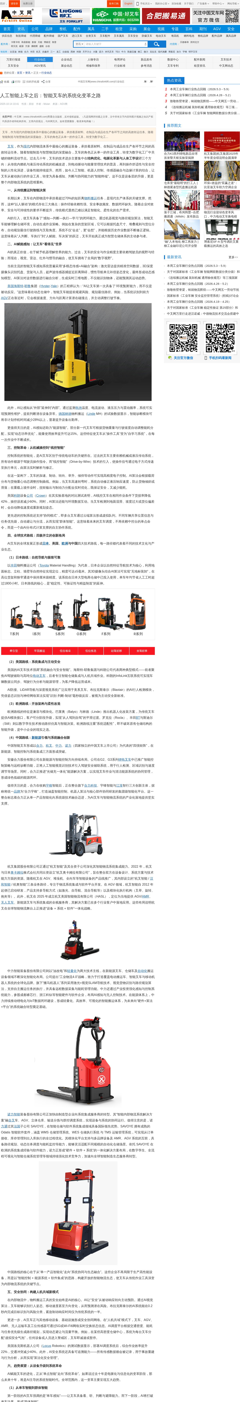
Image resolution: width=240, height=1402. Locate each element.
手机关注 (144, 3)
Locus (47, 1346)
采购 (133, 29)
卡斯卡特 (15, 42)
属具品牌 (231, 35)
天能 (40, 42)
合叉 (11, 1120)
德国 (62, 413)
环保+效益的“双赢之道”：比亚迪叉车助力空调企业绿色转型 (221, 187)
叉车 (10, 146)
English (128, 3)
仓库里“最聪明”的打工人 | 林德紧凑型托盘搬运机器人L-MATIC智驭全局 (181, 187)
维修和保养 (93, 65)
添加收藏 (176, 3)
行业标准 (119, 65)
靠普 (54, 42)
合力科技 (90, 785)
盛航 (41, 46)
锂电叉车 (124, 759)
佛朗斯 (34, 46)
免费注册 (28, 3)
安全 (231, 29)
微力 (146, 51)
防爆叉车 (147, 35)
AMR (145, 896)
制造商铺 (21, 35)
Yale (54, 286)
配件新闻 (199, 59)
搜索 (157, 44)
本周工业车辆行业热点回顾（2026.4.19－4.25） (199, 301)
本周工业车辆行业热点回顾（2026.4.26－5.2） (201, 95)
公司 (35, 29)
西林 (73, 51)
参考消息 (146, 65)
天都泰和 (184, 42)
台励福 (65, 51)
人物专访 (93, 59)
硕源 (21, 46)
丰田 (32, 51)
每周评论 (119, 59)
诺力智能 (13, 1114)
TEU (117, 51)
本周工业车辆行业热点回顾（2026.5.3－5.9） (200, 89)
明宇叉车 (193, 51)
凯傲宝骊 (131, 51)
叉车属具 (119, 35)
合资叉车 (91, 35)
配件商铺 (49, 35)
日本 (45, 543)
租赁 (119, 29)
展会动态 (66, 65)
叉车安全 (133, 35)
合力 (26, 51)
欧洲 (65, 543)
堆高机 (175, 35)
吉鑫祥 (45, 51)
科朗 (79, 51)
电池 (78, 407)
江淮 (119, 785)
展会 (147, 29)
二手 (105, 29)
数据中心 (173, 59)
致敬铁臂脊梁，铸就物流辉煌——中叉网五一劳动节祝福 (205, 101)
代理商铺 (35, 35)
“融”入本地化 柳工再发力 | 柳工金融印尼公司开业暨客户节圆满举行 (181, 246)
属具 (91, 29)
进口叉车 (77, 35)
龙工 (58, 51)
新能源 (36, 737)
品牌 (49, 29)
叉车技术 (226, 59)
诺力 (101, 51)
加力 (179, 51)
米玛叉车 (109, 51)
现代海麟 (162, 51)
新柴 (34, 42)
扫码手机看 (32, 81)
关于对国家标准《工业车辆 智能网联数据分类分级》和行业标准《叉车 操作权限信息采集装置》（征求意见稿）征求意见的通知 (205, 113)
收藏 (6, 81)
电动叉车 (161, 35)
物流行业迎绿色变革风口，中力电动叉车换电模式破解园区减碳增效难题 (220, 216)
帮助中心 (217, 3)
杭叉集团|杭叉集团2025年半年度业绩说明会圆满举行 (221, 158)
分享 (48, 81)
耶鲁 (27, 286)
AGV (217, 29)
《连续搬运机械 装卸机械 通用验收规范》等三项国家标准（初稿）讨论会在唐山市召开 (205, 107)
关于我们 (189, 3)
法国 (17, 1126)
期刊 (203, 29)
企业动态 (66, 59)
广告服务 (202, 3)
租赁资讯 (199, 65)
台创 (47, 46)
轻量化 (72, 971)
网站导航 (232, 3)
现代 (26, 146)
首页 (7, 29)
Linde (91, 413)
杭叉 (38, 51)
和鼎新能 (25, 42)
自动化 (142, 971)
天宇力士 (87, 51)
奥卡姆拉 (17, 872)
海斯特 (18, 286)
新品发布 (146, 59)
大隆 (95, 51)
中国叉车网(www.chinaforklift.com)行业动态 (101, 81)
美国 (10, 286)
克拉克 (153, 51)
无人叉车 (7, 902)
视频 (161, 29)
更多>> (233, 257)
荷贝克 (14, 46)
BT (138, 717)
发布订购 (114, 3)
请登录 (14, 3)
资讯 (21, 29)
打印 (17, 81)
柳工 (140, 51)
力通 (4, 1126)
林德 (20, 51)
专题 (175, 29)
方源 (27, 46)
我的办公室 (161, 3)
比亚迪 (13, 51)
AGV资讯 (40, 65)
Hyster (45, 286)
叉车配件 (105, 35)
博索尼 (47, 42)
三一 (52, 51)
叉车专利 (173, 65)
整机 (63, 29)
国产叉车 (63, 35)
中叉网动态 (226, 65)
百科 (189, 29)
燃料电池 (189, 35)
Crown (40, 495)
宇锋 (185, 51)
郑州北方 (194, 42)
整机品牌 (203, 35)
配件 (77, 29)
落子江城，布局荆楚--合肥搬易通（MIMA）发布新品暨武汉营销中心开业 (181, 216)
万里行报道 (13, 59)
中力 (123, 51)
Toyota (44, 565)
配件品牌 (217, 35)
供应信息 (7, 35)
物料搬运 (90, 198)
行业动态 (40, 59)
